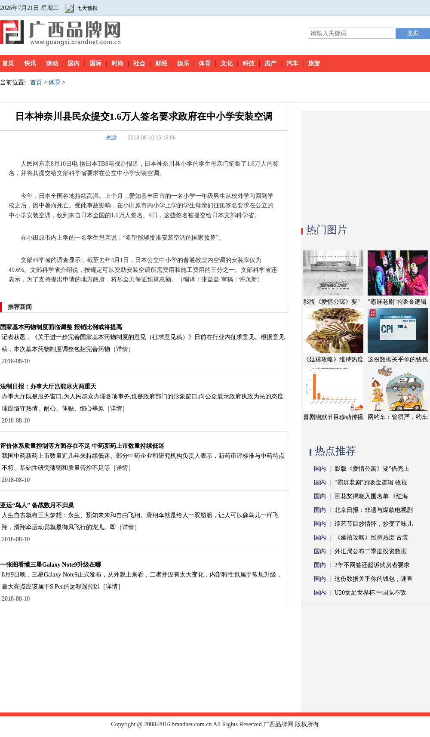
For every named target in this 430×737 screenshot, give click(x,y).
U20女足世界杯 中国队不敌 (371, 592)
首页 (8, 63)
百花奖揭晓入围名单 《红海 (371, 496)
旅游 (314, 63)
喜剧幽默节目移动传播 (333, 417)
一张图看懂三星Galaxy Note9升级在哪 (50, 564)
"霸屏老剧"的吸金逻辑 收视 (371, 482)
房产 (270, 63)
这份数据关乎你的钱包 (398, 359)
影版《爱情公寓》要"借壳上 (372, 469)
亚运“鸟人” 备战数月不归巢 (37, 505)
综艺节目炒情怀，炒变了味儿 (374, 524)
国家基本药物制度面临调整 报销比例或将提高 (61, 327)
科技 (249, 63)
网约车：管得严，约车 (398, 417)
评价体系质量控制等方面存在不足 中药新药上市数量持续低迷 (82, 446)
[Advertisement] (365, 165)
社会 (139, 63)
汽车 (292, 63)
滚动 (52, 63)
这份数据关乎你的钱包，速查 (374, 579)
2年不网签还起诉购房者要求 (372, 565)
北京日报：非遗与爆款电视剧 (374, 510)
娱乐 (183, 63)
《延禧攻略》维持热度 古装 (371, 537)
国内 (74, 63)
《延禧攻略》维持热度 (333, 359)
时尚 (117, 63)
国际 (95, 63)
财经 (161, 63)
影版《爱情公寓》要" (331, 302)
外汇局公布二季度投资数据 (371, 551)
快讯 (30, 63)
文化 (227, 63)
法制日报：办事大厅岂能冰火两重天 (48, 386)
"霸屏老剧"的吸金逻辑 (397, 302)
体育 (205, 63)
